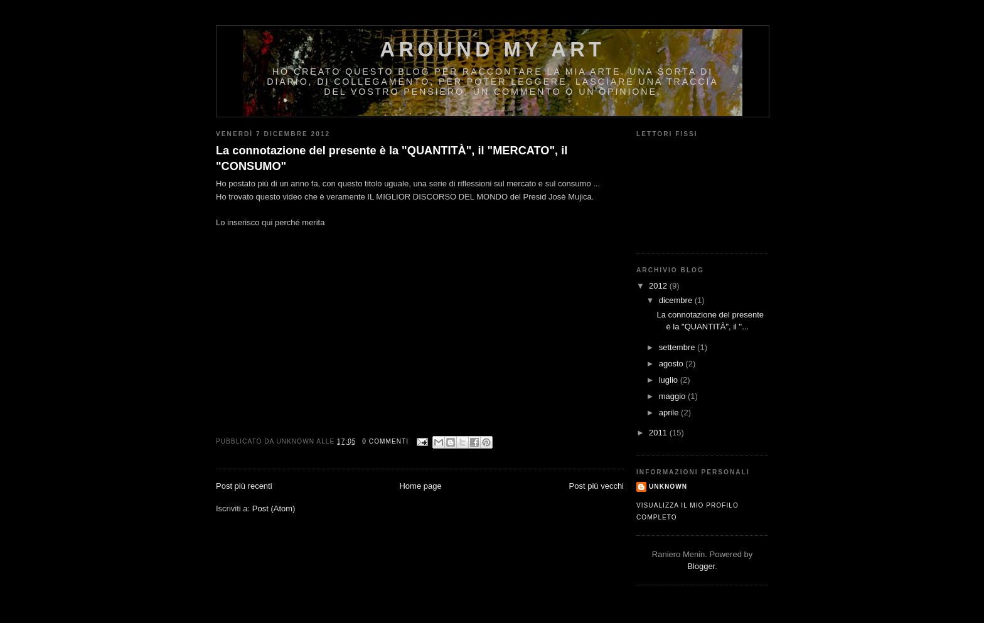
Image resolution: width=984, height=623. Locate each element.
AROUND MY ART (493, 49)
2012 (659, 285)
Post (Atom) (274, 508)
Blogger (701, 566)
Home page (420, 486)
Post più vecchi (596, 486)
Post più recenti (244, 486)
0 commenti (385, 441)
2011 (659, 432)
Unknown (668, 486)
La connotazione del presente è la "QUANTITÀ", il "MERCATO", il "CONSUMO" (391, 158)
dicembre (677, 300)
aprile (670, 412)
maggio (673, 396)
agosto (672, 363)
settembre (678, 347)
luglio (669, 380)
